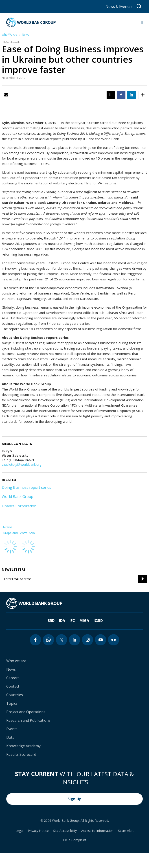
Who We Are (10, 34)
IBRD (50, 620)
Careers (13, 677)
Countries (14, 694)
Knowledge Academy (23, 745)
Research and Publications (28, 720)
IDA (62, 620)
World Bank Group (17, 496)
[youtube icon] (100, 639)
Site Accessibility (65, 830)
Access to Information (97, 830)
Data (10, 737)
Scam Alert (126, 830)
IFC (72, 620)
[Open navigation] (142, 22)
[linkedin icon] (74, 639)
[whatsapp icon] (48, 639)
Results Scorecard (21, 754)
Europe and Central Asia (18, 533)
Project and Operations (25, 711)
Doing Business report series (26, 487)
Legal (19, 830)
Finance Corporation (19, 506)
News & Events (118, 6)
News (25, 34)
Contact (12, 686)
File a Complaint (74, 840)
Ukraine (7, 527)
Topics (12, 703)
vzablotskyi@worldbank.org (21, 464)
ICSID (98, 620)
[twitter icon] (61, 639)
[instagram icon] (87, 639)
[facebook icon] (35, 639)
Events (12, 728)
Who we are (16, 660)
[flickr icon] (113, 639)
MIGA (84, 620)
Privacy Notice (38, 830)
